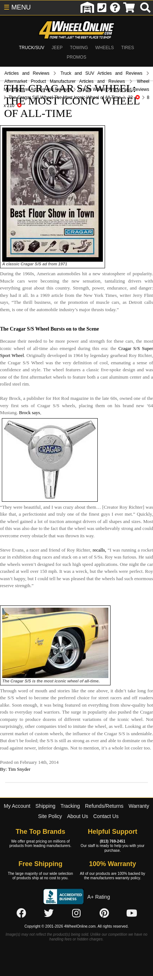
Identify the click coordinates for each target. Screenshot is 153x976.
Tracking (70, 806)
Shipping (46, 806)
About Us (77, 816)
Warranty (138, 806)
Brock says (29, 412)
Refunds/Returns (104, 806)
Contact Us (106, 816)
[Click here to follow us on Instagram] (76, 913)
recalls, (99, 550)
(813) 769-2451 (113, 841)
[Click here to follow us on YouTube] (131, 913)
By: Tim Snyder (15, 769)
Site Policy (50, 816)
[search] (145, 7)
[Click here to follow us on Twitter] (48, 913)
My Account (17, 806)
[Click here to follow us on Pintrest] (104, 913)
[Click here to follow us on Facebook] (21, 913)
